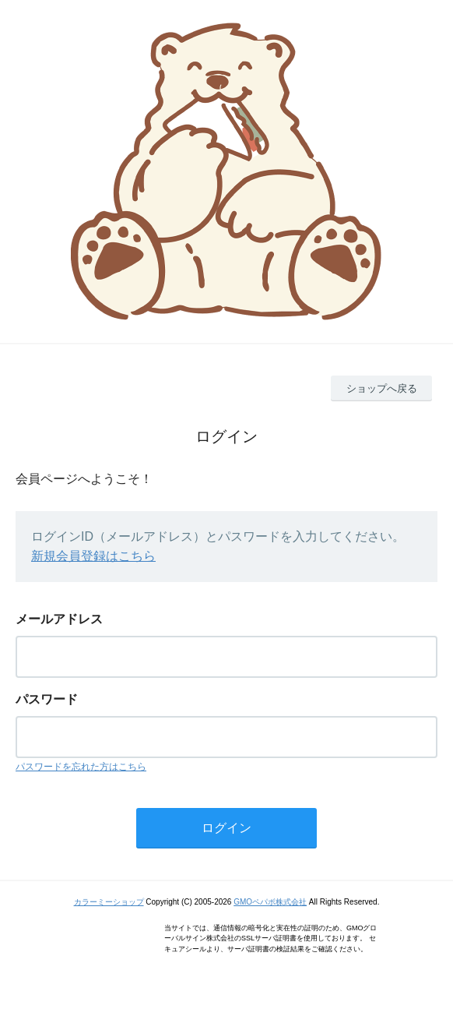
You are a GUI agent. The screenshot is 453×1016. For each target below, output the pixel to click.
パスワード (47, 699)
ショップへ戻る (381, 388)
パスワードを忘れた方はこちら (81, 766)
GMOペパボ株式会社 (270, 902)
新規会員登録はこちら (93, 556)
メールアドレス (59, 619)
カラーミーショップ (109, 902)
